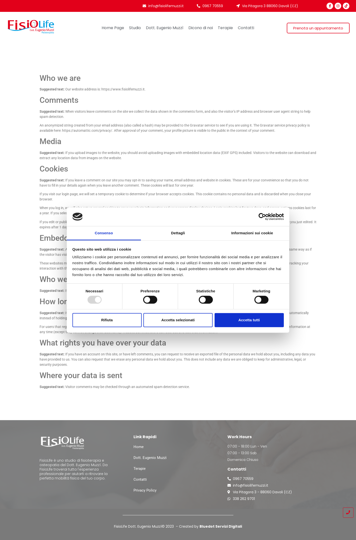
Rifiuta (107, 320)
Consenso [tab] (104, 233)
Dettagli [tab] (178, 233)
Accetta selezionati (178, 320)
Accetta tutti (249, 320)
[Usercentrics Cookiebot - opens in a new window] (262, 216)
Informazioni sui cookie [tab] (252, 233)
